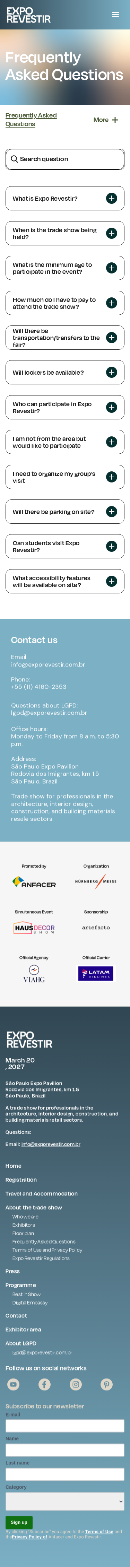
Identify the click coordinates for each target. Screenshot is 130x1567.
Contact (16, 1319)
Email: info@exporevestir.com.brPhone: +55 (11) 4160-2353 (48, 676)
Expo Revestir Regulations (41, 1262)
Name (12, 1443)
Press (13, 1275)
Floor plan (23, 1237)
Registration (21, 1184)
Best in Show (26, 1299)
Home (13, 1170)
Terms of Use (99, 1536)
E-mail (13, 1419)
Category (16, 1491)
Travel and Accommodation (42, 1197)
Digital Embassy (30, 1307)
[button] (115, 15)
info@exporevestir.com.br (50, 1149)
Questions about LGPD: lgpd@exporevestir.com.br (49, 713)
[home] (45, 15)
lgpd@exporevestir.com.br (42, 1357)
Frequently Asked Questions (44, 1246)
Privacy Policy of (29, 1541)
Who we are (25, 1221)
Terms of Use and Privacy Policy (47, 1254)
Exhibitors (23, 1229)
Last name (17, 1467)
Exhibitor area (23, 1333)
